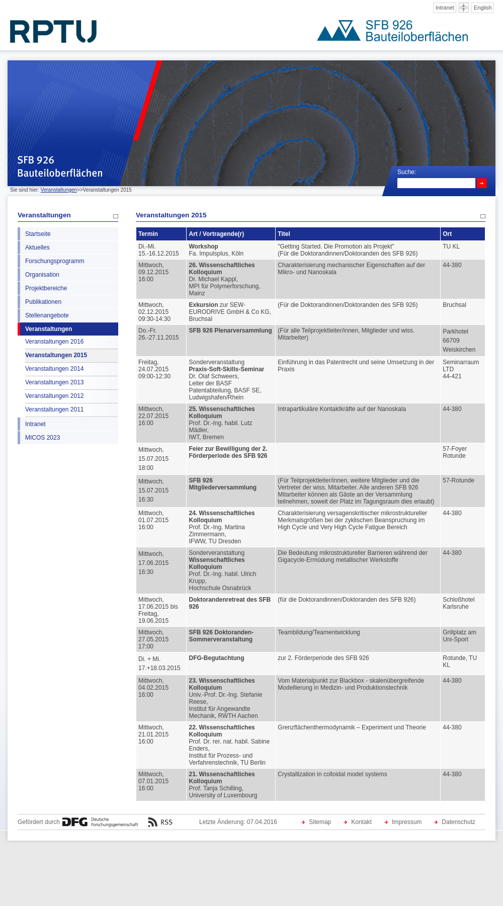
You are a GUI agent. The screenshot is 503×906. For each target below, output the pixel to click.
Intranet (445, 8)
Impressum (407, 822)
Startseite (38, 233)
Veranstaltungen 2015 (56, 355)
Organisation (42, 274)
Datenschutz (458, 822)
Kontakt (361, 822)
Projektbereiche (46, 288)
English (483, 8)
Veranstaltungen (59, 190)
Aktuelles (37, 247)
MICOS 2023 (42, 437)
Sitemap (320, 822)
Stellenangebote (47, 315)
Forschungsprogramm (54, 261)
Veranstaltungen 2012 (54, 395)
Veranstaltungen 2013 (54, 382)
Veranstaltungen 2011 (54, 409)
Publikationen (43, 301)
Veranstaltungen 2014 (54, 368)
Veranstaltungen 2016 (54, 341)
